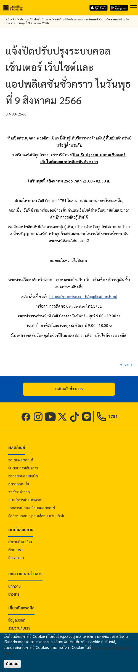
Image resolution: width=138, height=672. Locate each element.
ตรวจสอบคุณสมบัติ (23, 476)
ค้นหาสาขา (16, 558)
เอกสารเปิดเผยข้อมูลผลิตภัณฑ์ (31, 508)
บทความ (14, 586)
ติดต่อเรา (15, 550)
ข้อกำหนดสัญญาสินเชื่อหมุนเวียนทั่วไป (36, 516)
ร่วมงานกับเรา (19, 628)
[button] (69, 389)
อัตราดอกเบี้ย (18, 484)
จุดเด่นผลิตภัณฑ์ (20, 460)
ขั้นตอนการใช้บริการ (23, 468)
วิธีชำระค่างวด (19, 492)
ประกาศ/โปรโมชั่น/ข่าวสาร (35, 19)
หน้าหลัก (11, 19)
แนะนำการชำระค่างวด (24, 500)
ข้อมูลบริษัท (16, 620)
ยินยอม (12, 664)
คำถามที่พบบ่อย (20, 542)
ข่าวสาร (126, 364)
